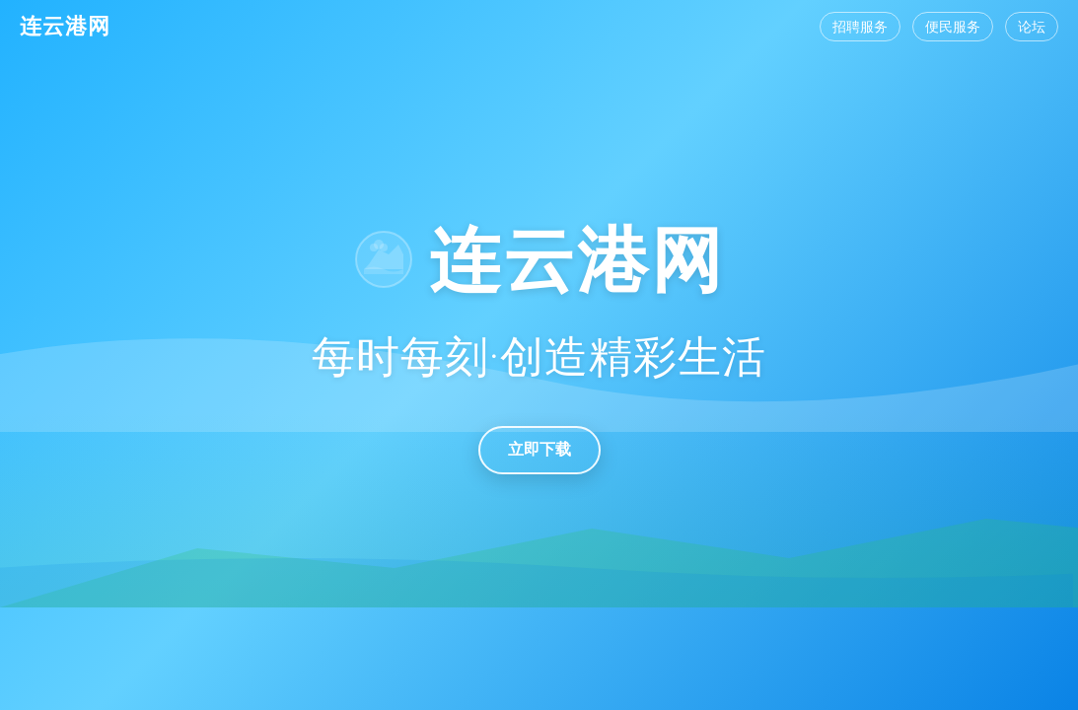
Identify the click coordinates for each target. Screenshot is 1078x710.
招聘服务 (860, 27)
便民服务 (952, 27)
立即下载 (539, 449)
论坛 (1031, 27)
